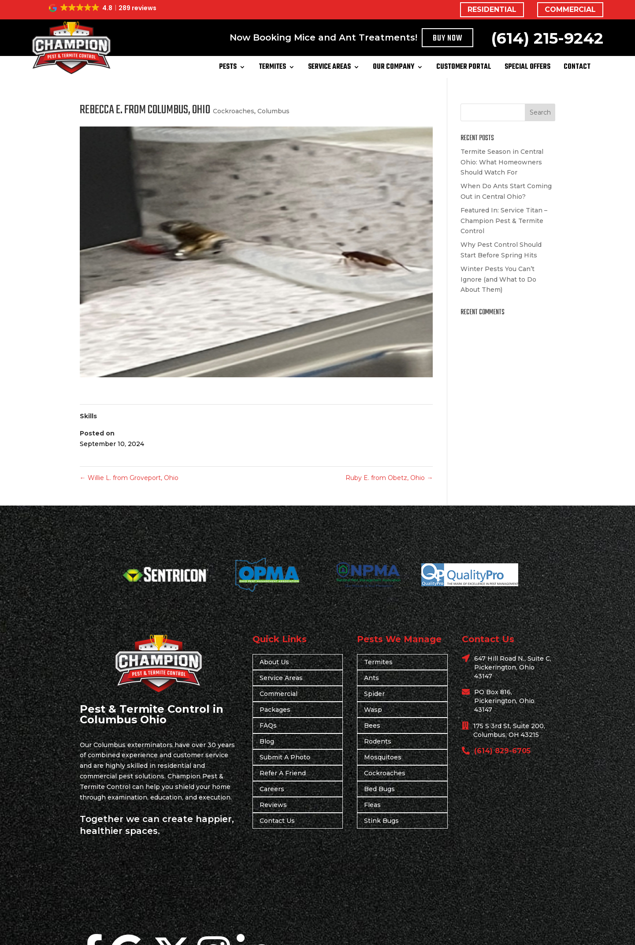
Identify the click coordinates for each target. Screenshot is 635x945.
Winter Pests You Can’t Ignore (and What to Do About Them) (498, 279)
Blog (267, 741)
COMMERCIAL (570, 9)
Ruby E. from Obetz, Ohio (389, 478)
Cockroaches (233, 111)
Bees (372, 725)
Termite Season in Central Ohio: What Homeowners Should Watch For (501, 162)
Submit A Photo (285, 757)
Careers (272, 789)
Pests (228, 68)
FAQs (268, 725)
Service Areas (329, 68)
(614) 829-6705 (502, 751)
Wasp (373, 710)
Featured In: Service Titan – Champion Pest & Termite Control (503, 220)
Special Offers (527, 68)
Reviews (273, 805)
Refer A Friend (283, 773)
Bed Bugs (379, 789)
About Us (274, 662)
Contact (577, 68)
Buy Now (448, 38)
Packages (275, 710)
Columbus (273, 111)
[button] (103, 8)
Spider (374, 694)
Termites (272, 68)
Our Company (393, 68)
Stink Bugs (381, 821)
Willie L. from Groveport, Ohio (129, 478)
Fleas (372, 805)
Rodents (377, 741)
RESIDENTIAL (492, 9)
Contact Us (277, 821)
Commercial (278, 694)
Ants (371, 678)
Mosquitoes (382, 757)
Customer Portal (463, 68)
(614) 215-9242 (547, 38)
